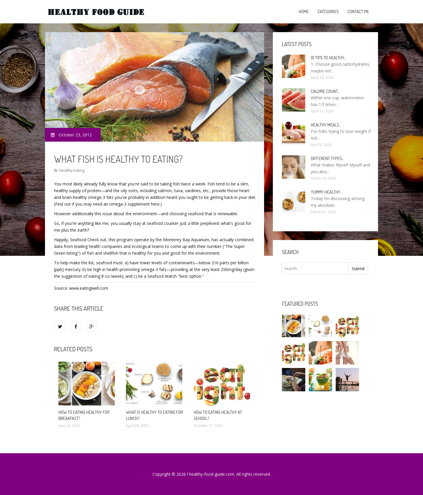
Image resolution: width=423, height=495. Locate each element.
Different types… (327, 158)
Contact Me (358, 11)
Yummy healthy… (326, 192)
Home (304, 11)
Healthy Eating (71, 170)
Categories (328, 11)
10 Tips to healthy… (328, 57)
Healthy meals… (326, 125)
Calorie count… (325, 91)
